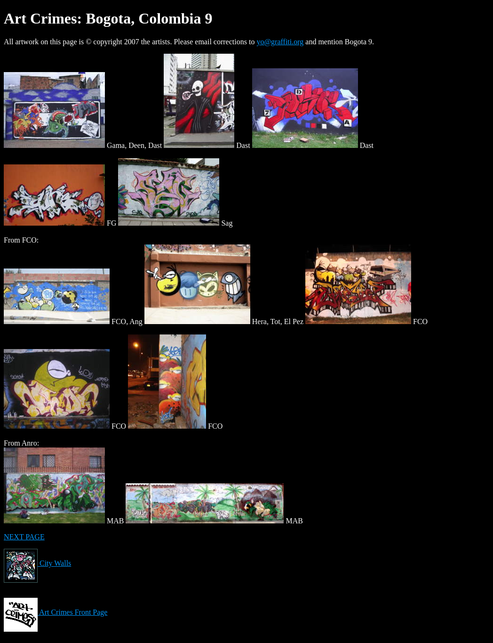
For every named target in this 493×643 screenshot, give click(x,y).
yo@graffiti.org (279, 42)
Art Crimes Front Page (55, 612)
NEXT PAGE (24, 537)
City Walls (37, 563)
